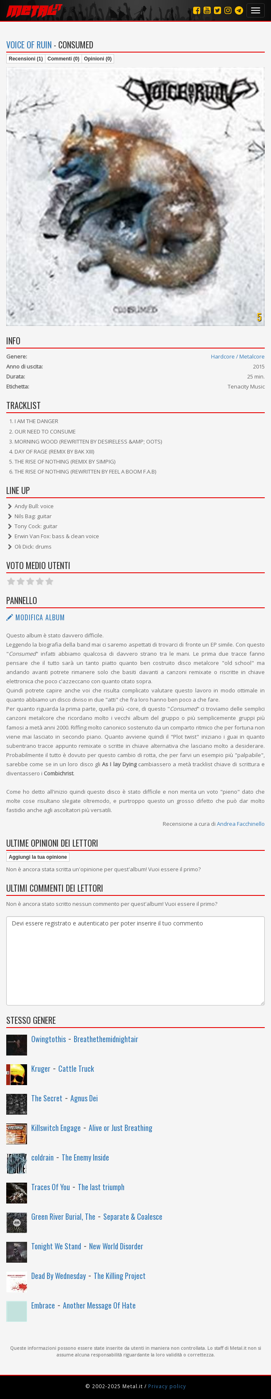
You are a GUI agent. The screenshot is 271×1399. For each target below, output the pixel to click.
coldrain (42, 1157)
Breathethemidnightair (106, 1038)
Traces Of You (50, 1186)
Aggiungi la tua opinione (38, 857)
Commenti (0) (63, 59)
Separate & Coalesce (132, 1216)
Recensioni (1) (26, 59)
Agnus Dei (84, 1098)
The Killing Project (120, 1275)
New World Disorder (116, 1246)
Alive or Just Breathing (120, 1127)
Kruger (40, 1068)
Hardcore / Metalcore (238, 356)
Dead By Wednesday (58, 1275)
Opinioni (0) (98, 59)
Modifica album (35, 617)
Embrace (43, 1305)
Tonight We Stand (56, 1246)
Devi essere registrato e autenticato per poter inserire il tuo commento (135, 960)
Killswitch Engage (56, 1127)
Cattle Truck (76, 1068)
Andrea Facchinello (241, 823)
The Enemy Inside (85, 1157)
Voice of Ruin (29, 44)
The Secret (46, 1098)
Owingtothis (48, 1038)
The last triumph (101, 1186)
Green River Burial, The (63, 1216)
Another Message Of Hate (99, 1305)
